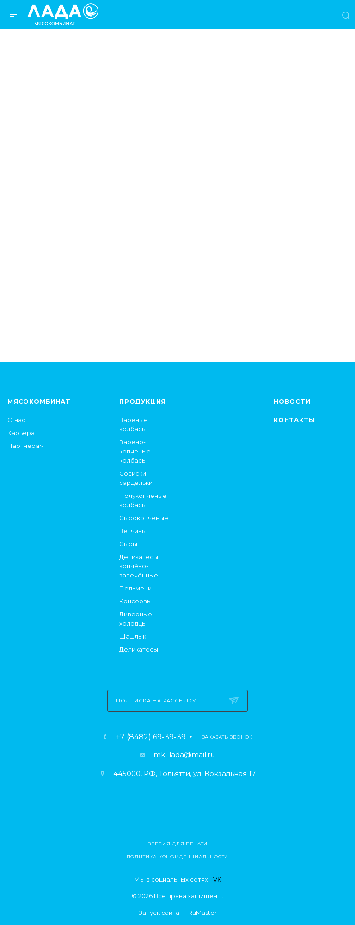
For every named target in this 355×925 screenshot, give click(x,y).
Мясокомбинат (39, 401)
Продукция (142, 401)
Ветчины (133, 530)
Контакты (294, 419)
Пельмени (135, 588)
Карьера (21, 432)
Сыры (128, 543)
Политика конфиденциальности (178, 857)
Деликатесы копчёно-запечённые (138, 566)
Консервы (135, 601)
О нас (16, 419)
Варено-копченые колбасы (135, 451)
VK (217, 879)
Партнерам (25, 445)
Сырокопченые (143, 517)
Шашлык (132, 636)
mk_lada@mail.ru (184, 754)
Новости (292, 401)
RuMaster (202, 912)
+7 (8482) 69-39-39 (151, 737)
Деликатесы (138, 649)
